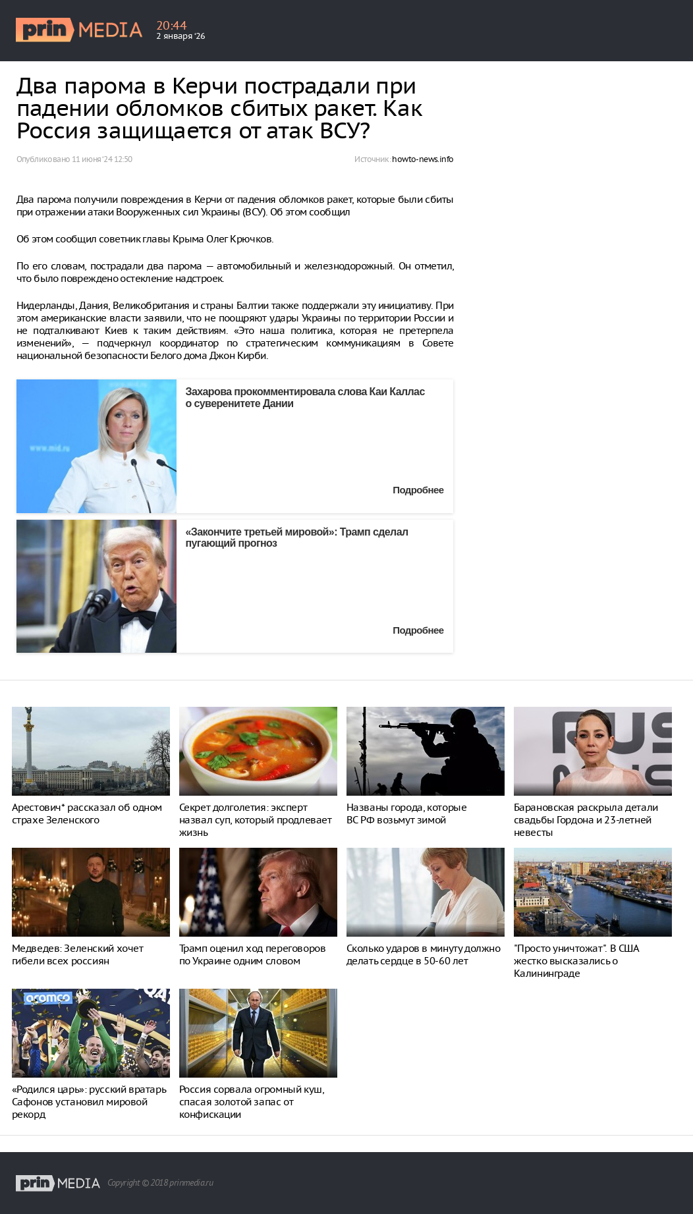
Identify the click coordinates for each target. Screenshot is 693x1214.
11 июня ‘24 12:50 (102, 159)
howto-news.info (422, 159)
